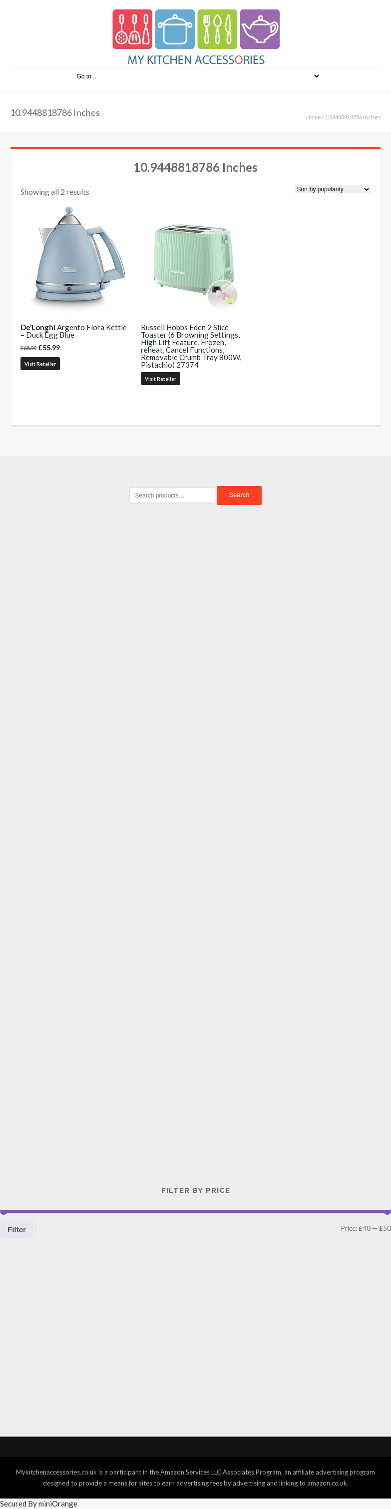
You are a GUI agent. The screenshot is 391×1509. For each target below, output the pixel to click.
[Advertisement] (196, 685)
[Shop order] (333, 189)
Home (313, 117)
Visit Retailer (40, 364)
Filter (16, 1229)
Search (239, 495)
